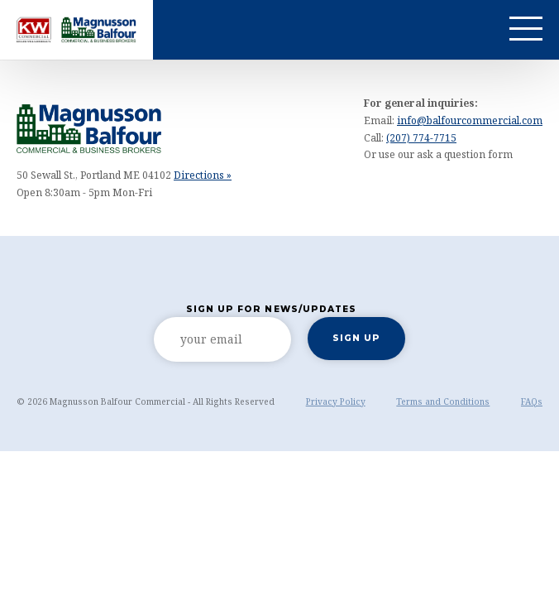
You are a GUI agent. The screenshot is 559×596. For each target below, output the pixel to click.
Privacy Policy (336, 401)
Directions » (203, 175)
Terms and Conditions (443, 401)
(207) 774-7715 (421, 138)
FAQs (531, 401)
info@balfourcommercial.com (469, 120)
